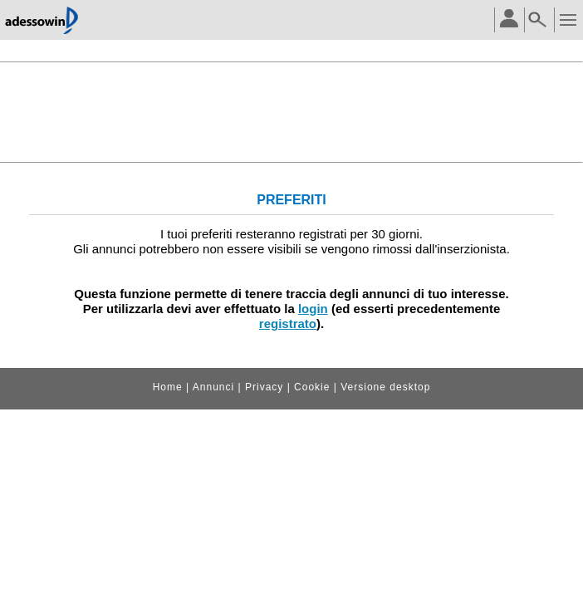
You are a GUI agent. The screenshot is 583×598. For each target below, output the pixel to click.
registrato (287, 323)
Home (168, 387)
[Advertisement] (291, 110)
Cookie (312, 387)
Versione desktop (385, 387)
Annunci (213, 387)
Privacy (264, 387)
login (313, 308)
